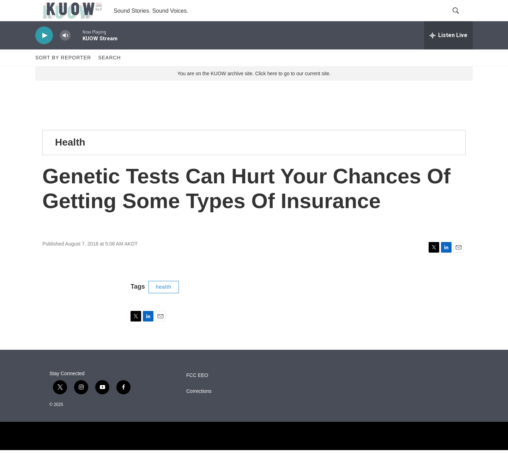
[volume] (65, 51)
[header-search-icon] (461, 19)
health (163, 303)
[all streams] (448, 51)
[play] (44, 51)
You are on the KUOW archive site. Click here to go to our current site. (254, 89)
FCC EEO (197, 391)
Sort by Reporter (63, 73)
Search (109, 73)
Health (70, 158)
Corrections (199, 407)
